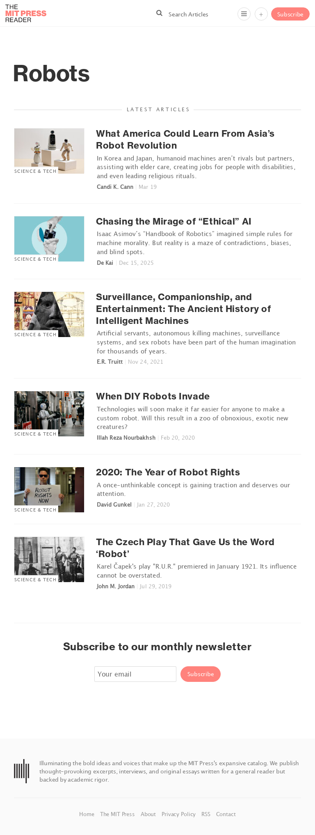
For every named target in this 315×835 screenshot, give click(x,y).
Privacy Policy (179, 814)
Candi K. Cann (115, 187)
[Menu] (244, 14)
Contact (226, 814)
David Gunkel (114, 504)
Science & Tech (35, 171)
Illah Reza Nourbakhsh (126, 437)
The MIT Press (118, 814)
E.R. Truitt (110, 361)
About (149, 814)
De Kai (105, 262)
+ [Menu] (261, 14)
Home (87, 814)
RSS (206, 814)
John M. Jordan (116, 586)
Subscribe (290, 14)
